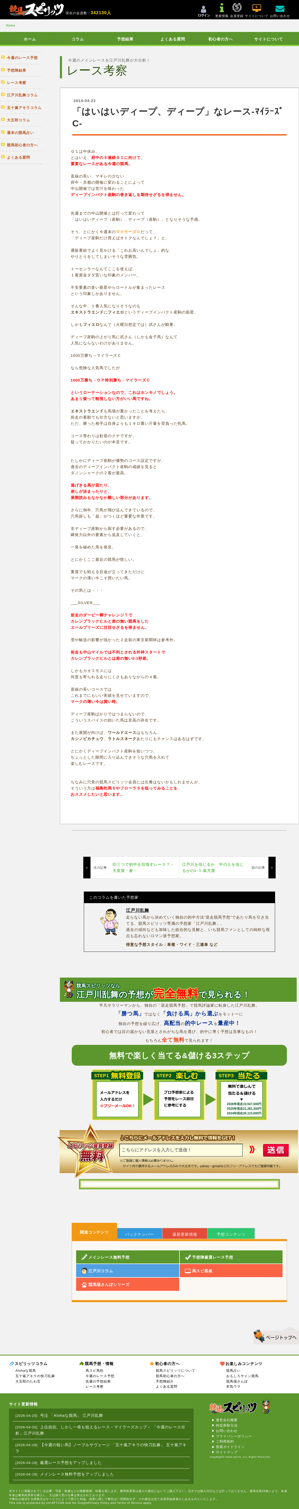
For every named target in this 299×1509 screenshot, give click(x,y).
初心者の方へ (220, 39)
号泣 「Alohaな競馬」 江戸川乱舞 (71, 1415)
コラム (77, 39)
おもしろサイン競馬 (242, 1376)
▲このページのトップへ (274, 1334)
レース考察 (95, 1386)
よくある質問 (172, 39)
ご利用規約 (225, 1441)
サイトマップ (227, 1452)
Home (10, 25)
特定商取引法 (227, 1425)
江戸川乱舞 (137, 910)
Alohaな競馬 (25, 1370)
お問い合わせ (227, 1431)
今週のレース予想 (100, 1376)
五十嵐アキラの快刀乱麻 (35, 1376)
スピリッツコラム (31, 1363)
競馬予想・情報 (99, 1363)
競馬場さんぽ (237, 1381)
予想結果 (125, 39)
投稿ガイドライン (230, 1447)
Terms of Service (129, 1502)
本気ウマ (233, 1386)
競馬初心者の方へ (170, 1376)
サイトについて (268, 39)
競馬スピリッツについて (175, 1370)
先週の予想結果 (98, 1381)
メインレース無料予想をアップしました (77, 1474)
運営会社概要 (227, 1420)
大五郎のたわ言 (28, 1381)
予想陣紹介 (165, 1381)
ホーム (30, 39)
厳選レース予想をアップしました (71, 1462)
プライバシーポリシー (234, 1436)
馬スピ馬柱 (95, 1370)
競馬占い (233, 1370)
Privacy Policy (99, 1502)
